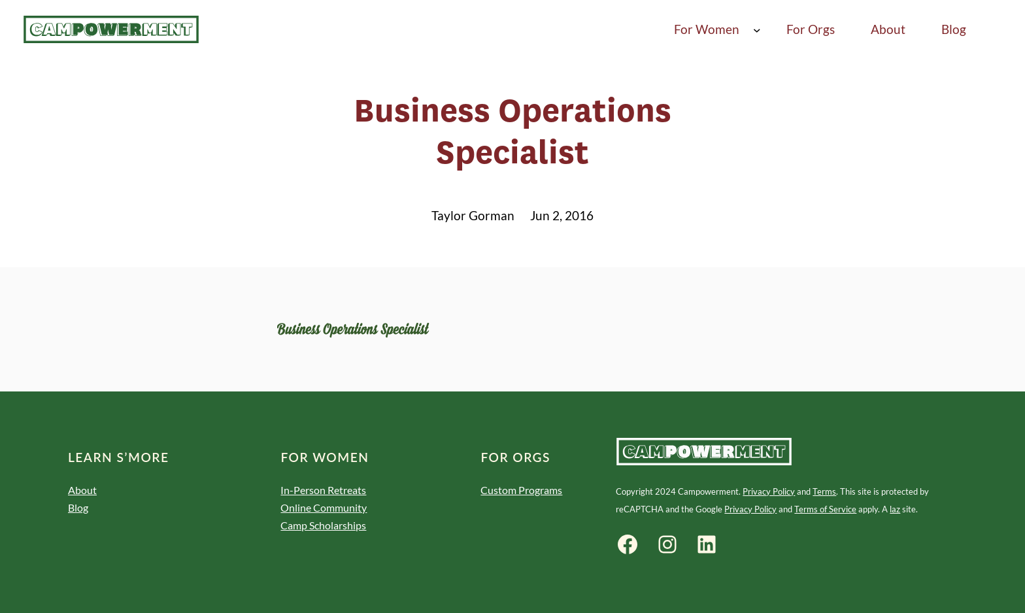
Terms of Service (825, 509)
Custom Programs (521, 490)
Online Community (323, 507)
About (82, 490)
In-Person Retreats (323, 490)
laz (895, 509)
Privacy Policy (769, 491)
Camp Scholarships (323, 525)
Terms (824, 491)
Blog (78, 507)
